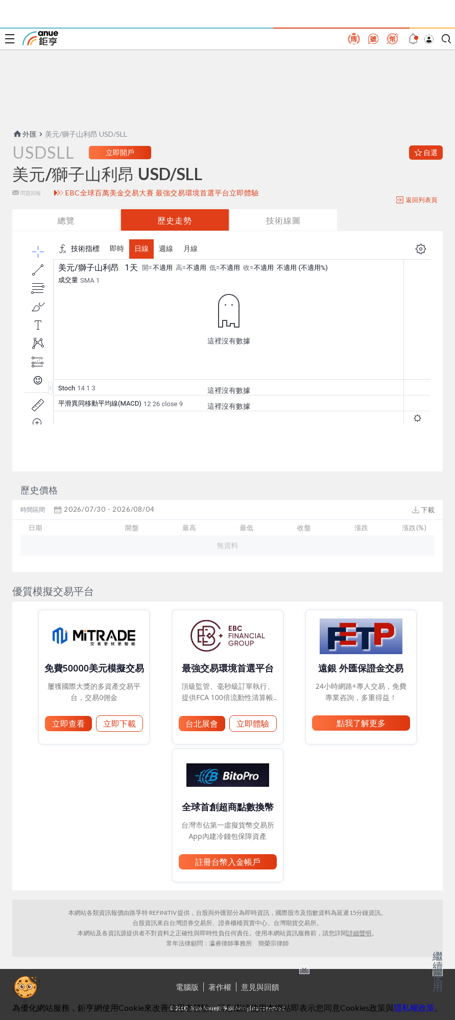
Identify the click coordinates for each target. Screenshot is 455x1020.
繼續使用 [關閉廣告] (438, 971)
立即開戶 (120, 152)
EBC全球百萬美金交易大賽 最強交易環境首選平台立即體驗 (162, 192)
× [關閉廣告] (304, 969)
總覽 (66, 220)
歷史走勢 (174, 220)
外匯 (24, 134)
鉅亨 (40, 38)
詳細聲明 (359, 933)
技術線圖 (283, 220)
